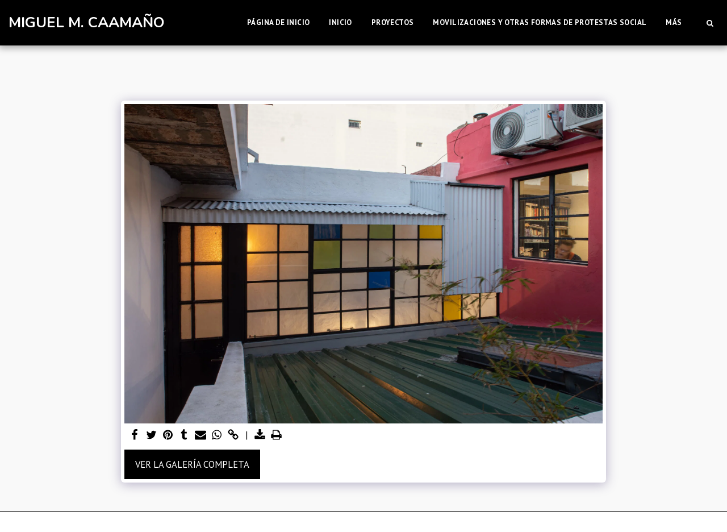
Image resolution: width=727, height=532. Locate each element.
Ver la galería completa (192, 464)
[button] (709, 23)
